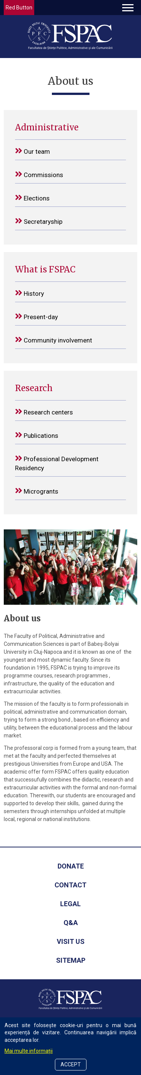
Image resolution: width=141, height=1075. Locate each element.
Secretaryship (38, 221)
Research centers (44, 411)
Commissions (39, 174)
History (29, 293)
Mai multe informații (29, 1051)
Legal (70, 904)
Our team (32, 151)
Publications (36, 435)
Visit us (71, 941)
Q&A (71, 923)
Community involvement (53, 339)
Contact (70, 885)
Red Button (19, 8)
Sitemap (70, 960)
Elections (32, 197)
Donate (71, 866)
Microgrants (36, 490)
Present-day (36, 316)
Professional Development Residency (57, 463)
